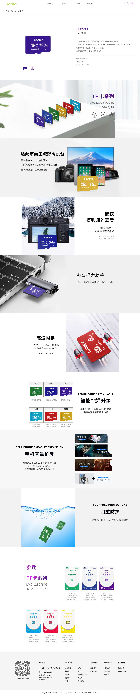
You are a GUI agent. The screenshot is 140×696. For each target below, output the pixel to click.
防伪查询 (107, 668)
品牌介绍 (93, 668)
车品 (79, 671)
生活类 (80, 678)
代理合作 (90, 4)
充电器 (67, 671)
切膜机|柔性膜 (82, 674)
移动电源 (68, 668)
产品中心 (50, 4)
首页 (7, 11)
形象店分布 (122, 671)
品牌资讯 (93, 671)
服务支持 (77, 4)
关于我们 (63, 4)
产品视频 (81, 681)
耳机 (66, 681)
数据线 (67, 678)
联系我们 (107, 674)
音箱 (79, 668)
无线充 (67, 674)
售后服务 (107, 671)
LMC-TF (20, 11)
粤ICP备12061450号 (92, 693)
